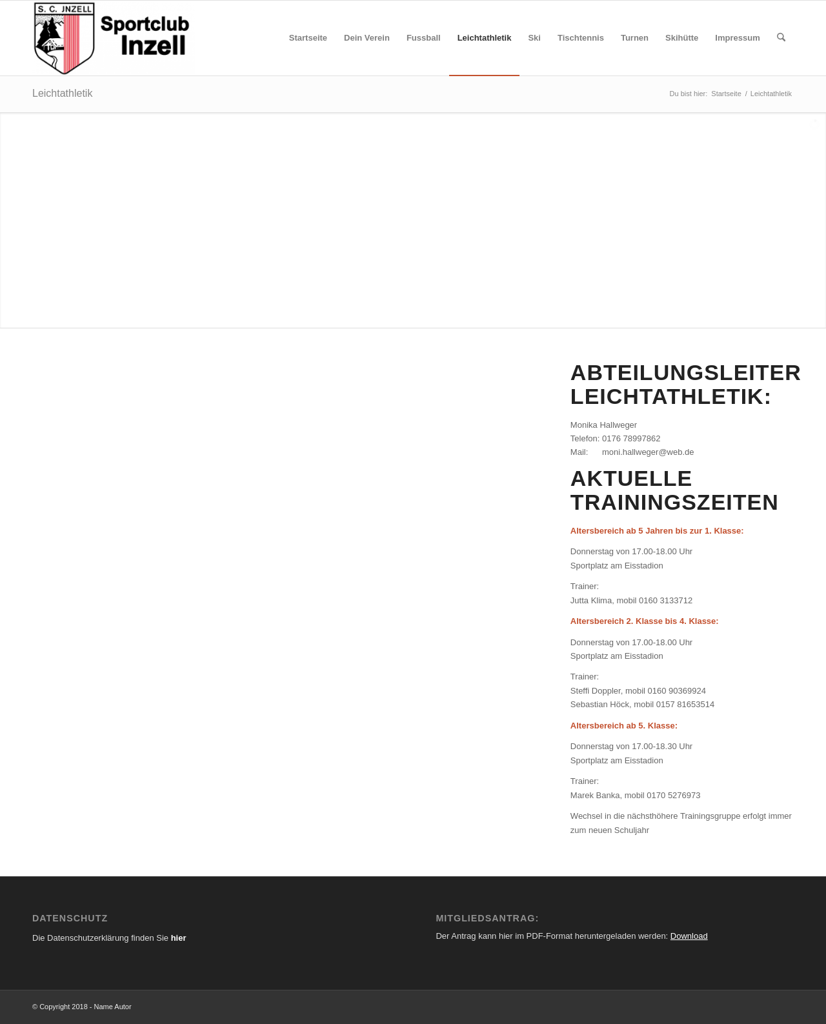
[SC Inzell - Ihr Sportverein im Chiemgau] (113, 38)
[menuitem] (308, 38)
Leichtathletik (62, 93)
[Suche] (781, 38)
